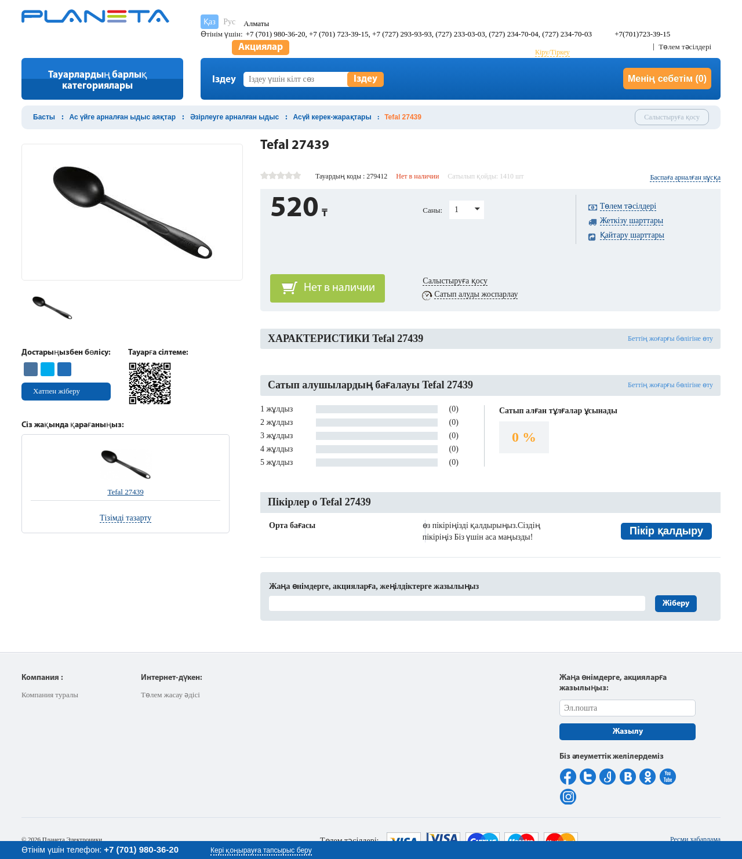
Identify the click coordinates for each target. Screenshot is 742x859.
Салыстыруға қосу (672, 117)
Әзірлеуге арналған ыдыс (234, 117)
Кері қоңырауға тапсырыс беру (261, 850)
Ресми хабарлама (695, 839)
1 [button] (456, 209)
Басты (44, 117)
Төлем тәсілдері (685, 46)
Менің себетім (667, 78)
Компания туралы (49, 694)
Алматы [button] (256, 23)
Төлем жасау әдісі (170, 694)
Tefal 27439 (125, 491)
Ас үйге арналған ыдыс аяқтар (123, 117)
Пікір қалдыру (666, 531)
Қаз (209, 21)
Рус (229, 21)
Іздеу (365, 79)
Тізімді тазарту (125, 518)
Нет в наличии (339, 288)
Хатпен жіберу (56, 391)
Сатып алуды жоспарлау (476, 294)
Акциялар (260, 47)
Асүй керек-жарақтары (332, 117)
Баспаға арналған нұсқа (685, 177)
